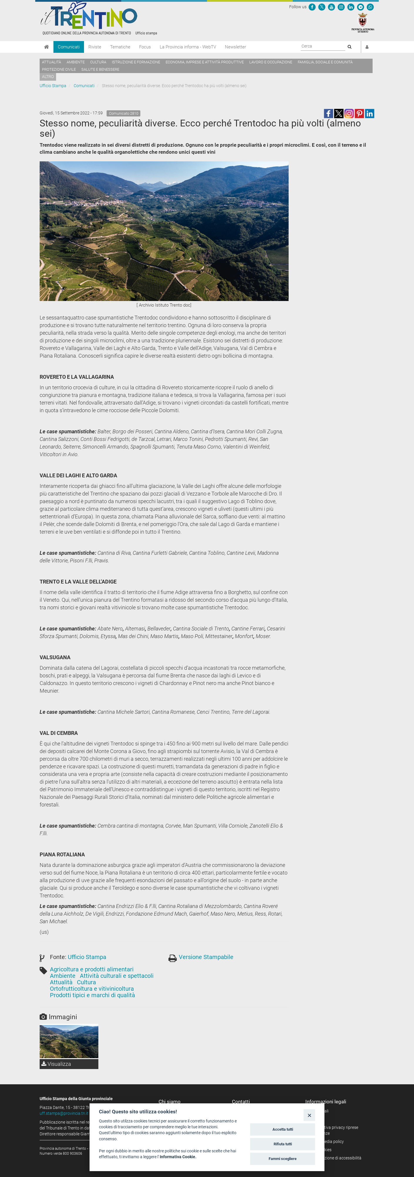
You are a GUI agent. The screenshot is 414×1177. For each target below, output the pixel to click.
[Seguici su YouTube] (331, 6)
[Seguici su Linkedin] (351, 6)
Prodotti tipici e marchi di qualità (92, 995)
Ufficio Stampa (53, 85)
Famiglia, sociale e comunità (325, 62)
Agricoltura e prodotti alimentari (92, 969)
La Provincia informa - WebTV (188, 47)
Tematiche (120, 47)
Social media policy (326, 1141)
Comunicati (69, 47)
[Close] (309, 1115)
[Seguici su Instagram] (341, 6)
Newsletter (235, 47)
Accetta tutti (282, 1129)
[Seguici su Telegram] (360, 6)
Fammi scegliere (283, 1158)
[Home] (46, 47)
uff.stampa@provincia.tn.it (64, 1113)
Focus (145, 47)
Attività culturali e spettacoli (117, 975)
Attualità (51, 62)
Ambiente (76, 62)
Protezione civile (59, 69)
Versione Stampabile (206, 956)
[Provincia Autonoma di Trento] (362, 22)
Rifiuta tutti (283, 1144)
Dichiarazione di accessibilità (335, 1158)
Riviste (94, 47)
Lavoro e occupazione (270, 62)
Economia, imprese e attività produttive (205, 62)
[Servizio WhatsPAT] (370, 6)
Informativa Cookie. (178, 1156)
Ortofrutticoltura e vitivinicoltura (92, 988)
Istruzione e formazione (136, 62)
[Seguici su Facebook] (312, 6)
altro (48, 76)
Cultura (98, 62)
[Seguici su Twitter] (322, 6)
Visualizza (56, 1064)
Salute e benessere (100, 69)
